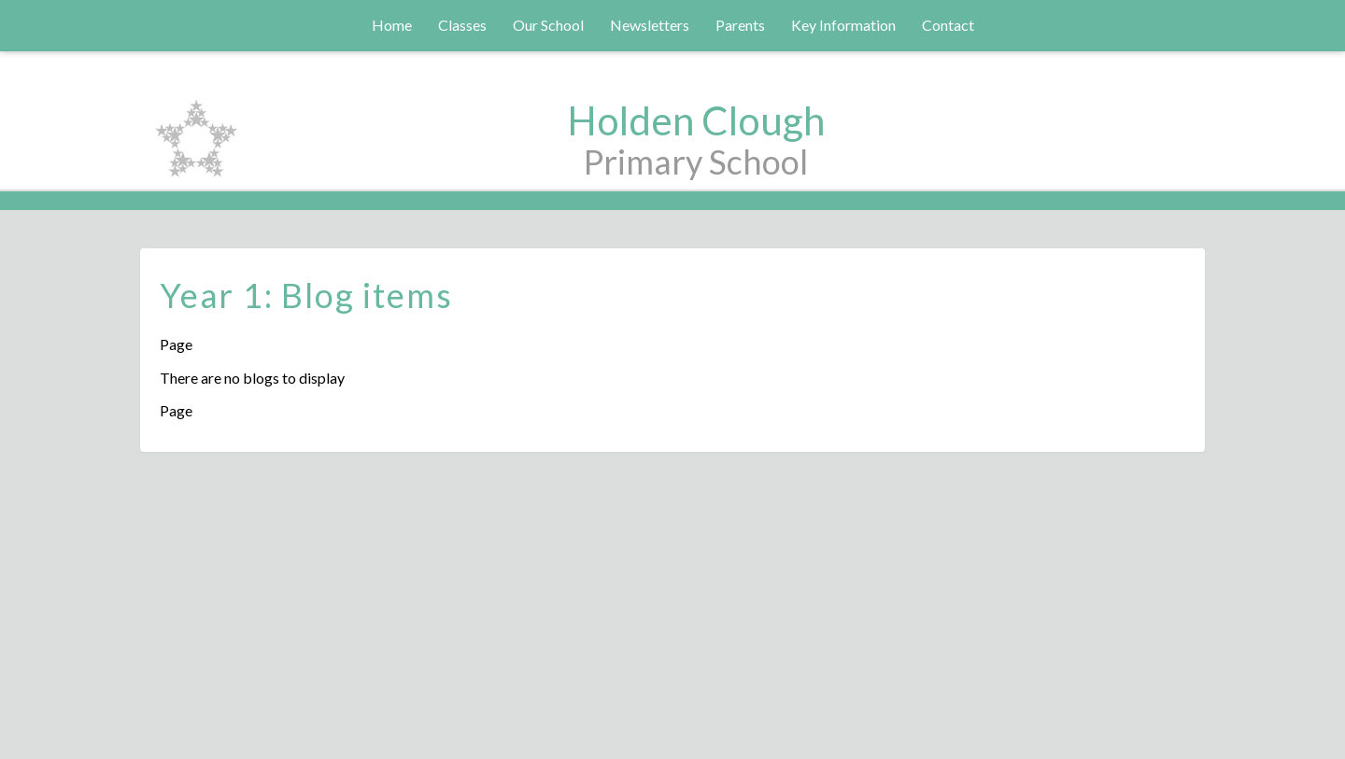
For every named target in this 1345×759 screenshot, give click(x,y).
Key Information (843, 25)
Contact (948, 25)
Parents (740, 25)
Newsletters (649, 25)
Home (392, 25)
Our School (548, 25)
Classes (462, 25)
